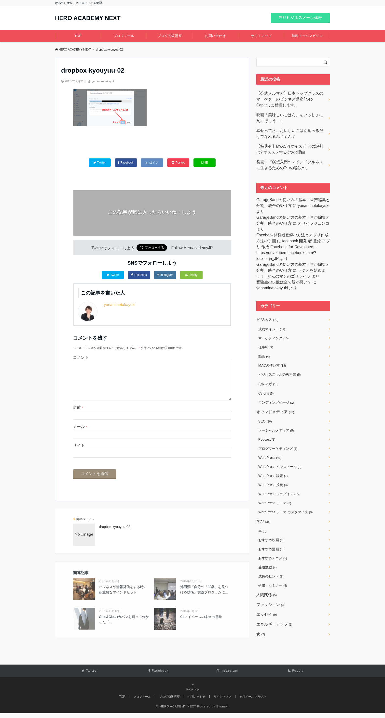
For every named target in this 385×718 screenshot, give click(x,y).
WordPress (269, 458)
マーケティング (273, 338)
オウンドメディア (275, 412)
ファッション (270, 605)
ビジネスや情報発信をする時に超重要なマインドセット (123, 597)
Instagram (165, 275)
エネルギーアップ (274, 624)
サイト (79, 453)
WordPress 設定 (273, 476)
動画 (264, 356)
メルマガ (267, 384)
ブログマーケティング (277, 448)
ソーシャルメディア (276, 430)
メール (80, 434)
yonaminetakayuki (103, 81)
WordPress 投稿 (273, 485)
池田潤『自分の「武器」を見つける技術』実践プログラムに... (204, 597)
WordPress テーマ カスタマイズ (285, 512)
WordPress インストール (279, 467)
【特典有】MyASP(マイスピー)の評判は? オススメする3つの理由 (289, 149)
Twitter (113, 275)
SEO (265, 421)
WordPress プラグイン (279, 494)
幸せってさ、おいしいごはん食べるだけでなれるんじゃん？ (289, 133)
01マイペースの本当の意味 (201, 625)
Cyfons (266, 393)
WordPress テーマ (274, 503)
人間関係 (266, 595)
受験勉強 (267, 567)
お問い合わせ (215, 36)
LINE (204, 162)
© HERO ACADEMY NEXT (176, 711)
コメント (81, 357)
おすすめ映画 (271, 540)
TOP (78, 36)
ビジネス (267, 320)
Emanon (222, 711)
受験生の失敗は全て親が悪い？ (283, 282)
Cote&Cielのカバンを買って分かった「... (124, 627)
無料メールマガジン (307, 36)
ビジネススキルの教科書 (279, 374)
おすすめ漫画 (271, 549)
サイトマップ (261, 36)
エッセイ (266, 614)
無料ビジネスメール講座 (300, 17)
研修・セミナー (272, 585)
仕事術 (265, 347)
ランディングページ (276, 402)
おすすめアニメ (272, 558)
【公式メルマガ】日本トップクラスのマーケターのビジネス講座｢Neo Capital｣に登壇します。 (289, 99)
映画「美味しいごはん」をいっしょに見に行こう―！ (289, 118)
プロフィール (123, 36)
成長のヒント (271, 576)
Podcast (266, 439)
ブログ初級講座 (170, 36)
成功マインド (271, 329)
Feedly (191, 275)
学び (263, 521)
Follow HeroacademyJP (192, 248)
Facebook (139, 275)
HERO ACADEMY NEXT (88, 18)
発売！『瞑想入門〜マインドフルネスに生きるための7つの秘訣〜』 (289, 165)
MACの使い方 (272, 365)
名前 (78, 415)
